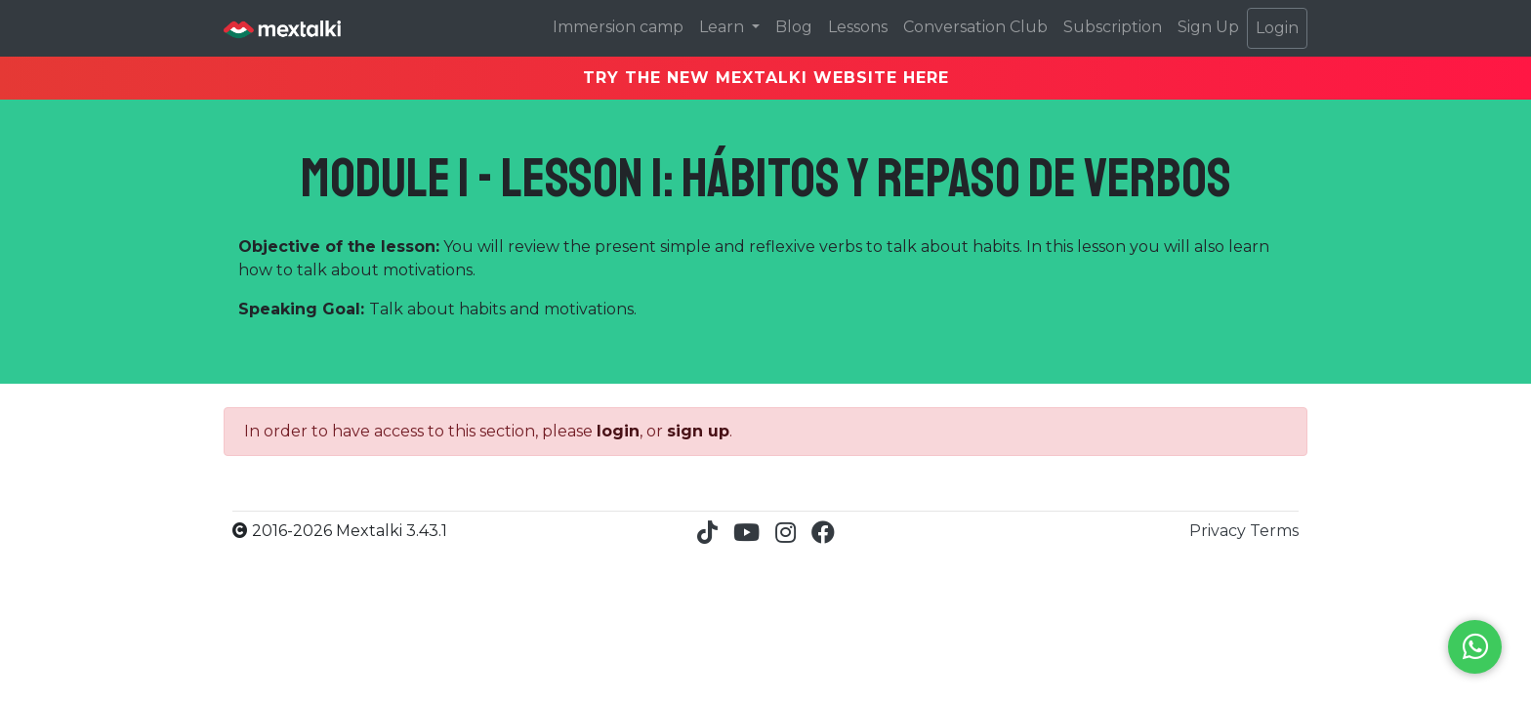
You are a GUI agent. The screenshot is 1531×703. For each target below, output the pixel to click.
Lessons (858, 27)
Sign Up (1208, 27)
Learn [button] (723, 27)
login (618, 431)
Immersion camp (618, 27)
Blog (793, 27)
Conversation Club (975, 27)
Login (1277, 28)
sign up (698, 431)
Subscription (1112, 27)
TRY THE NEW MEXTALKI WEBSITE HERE (766, 77)
